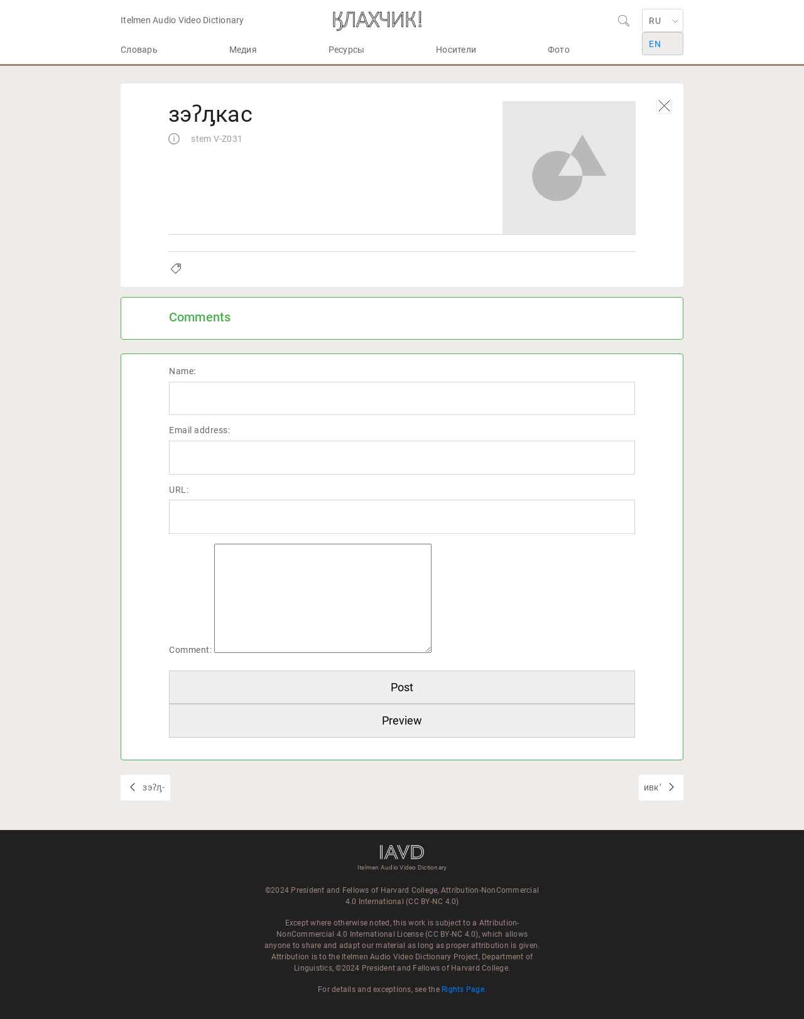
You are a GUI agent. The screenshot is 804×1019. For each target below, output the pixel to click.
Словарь (139, 50)
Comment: (190, 650)
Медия (243, 50)
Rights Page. (464, 989)
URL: (178, 490)
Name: (182, 371)
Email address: (199, 430)
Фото (559, 50)
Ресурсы (347, 50)
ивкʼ (653, 787)
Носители (456, 50)
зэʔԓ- (153, 787)
